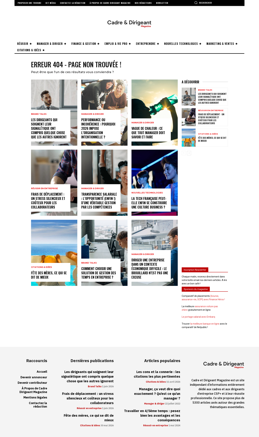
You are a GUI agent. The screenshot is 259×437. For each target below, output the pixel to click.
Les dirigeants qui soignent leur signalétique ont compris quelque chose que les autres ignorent (49, 128)
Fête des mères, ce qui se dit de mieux (49, 275)
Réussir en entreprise (44, 188)
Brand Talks (38, 114)
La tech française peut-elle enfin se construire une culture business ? (149, 202)
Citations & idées (41, 267)
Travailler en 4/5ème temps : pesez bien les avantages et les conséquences (152, 415)
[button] (203, 2)
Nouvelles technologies (147, 193)
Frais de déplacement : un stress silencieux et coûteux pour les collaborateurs (48, 200)
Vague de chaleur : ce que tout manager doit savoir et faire (148, 132)
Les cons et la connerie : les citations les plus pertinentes (157, 374)
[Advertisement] (205, 209)
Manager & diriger (92, 114)
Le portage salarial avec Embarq (198, 316)
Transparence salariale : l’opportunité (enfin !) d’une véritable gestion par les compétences (99, 200)
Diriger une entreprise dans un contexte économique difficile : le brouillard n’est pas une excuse (149, 268)
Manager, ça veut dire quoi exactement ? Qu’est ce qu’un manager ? (157, 394)
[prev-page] (184, 153)
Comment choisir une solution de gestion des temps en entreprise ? (98, 273)
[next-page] (189, 153)
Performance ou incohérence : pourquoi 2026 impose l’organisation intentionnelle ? (98, 128)
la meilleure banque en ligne (204, 323)
